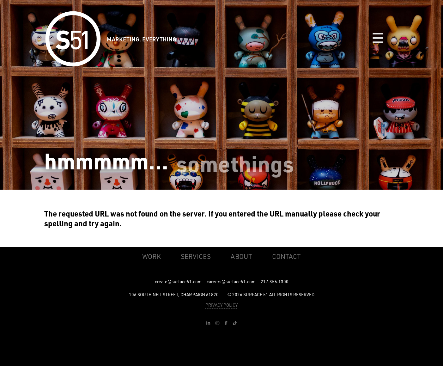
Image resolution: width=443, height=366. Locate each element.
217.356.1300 (274, 281)
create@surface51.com (178, 281)
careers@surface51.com (231, 281)
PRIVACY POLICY (221, 305)
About (241, 256)
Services (196, 256)
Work (151, 256)
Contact (286, 256)
